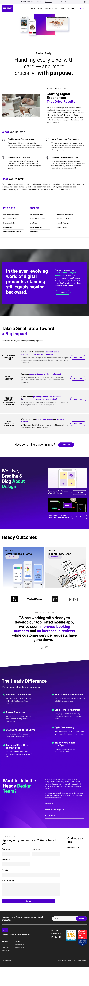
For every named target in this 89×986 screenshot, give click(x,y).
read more (79, 509)
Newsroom (70, 977)
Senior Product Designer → (54, 826)
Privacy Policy (83, 977)
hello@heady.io (73, 864)
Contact (81, 8)
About (63, 8)
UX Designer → (50, 832)
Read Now (11, 575)
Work (40, 8)
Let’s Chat (66, 461)
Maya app (48, 2)
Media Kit (76, 977)
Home (33, 8)
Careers (71, 8)
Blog (56, 8)
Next (82, 615)
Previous (5, 615)
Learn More (63, 312)
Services (48, 8)
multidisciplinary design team (17, 166)
